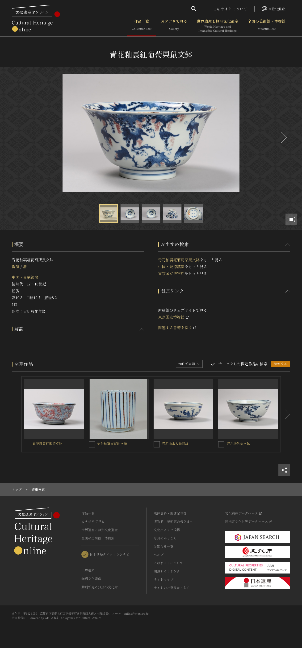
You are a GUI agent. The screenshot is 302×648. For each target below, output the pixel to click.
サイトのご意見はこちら (172, 587)
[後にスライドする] (283, 137)
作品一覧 (141, 25)
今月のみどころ (165, 538)
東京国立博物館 (171, 273)
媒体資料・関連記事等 (170, 513)
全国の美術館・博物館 (266, 25)
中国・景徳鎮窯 (25, 277)
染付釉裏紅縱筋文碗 (112, 443)
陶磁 (15, 266)
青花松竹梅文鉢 (238, 443)
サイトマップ (163, 579)
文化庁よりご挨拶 (167, 529)
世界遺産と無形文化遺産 (217, 25)
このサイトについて (230, 9)
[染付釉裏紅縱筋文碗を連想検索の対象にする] (92, 444)
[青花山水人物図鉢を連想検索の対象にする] (157, 444)
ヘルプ (159, 554)
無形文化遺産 (91, 578)
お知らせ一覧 (163, 546)
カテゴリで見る (174, 25)
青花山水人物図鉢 (175, 443)
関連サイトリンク (167, 571)
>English (273, 9)
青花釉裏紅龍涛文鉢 (47, 443)
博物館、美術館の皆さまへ (173, 521)
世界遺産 (88, 570)
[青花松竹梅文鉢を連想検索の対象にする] (221, 444)
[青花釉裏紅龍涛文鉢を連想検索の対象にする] (27, 444)
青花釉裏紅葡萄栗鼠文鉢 (179, 260)
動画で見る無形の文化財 (99, 587)
